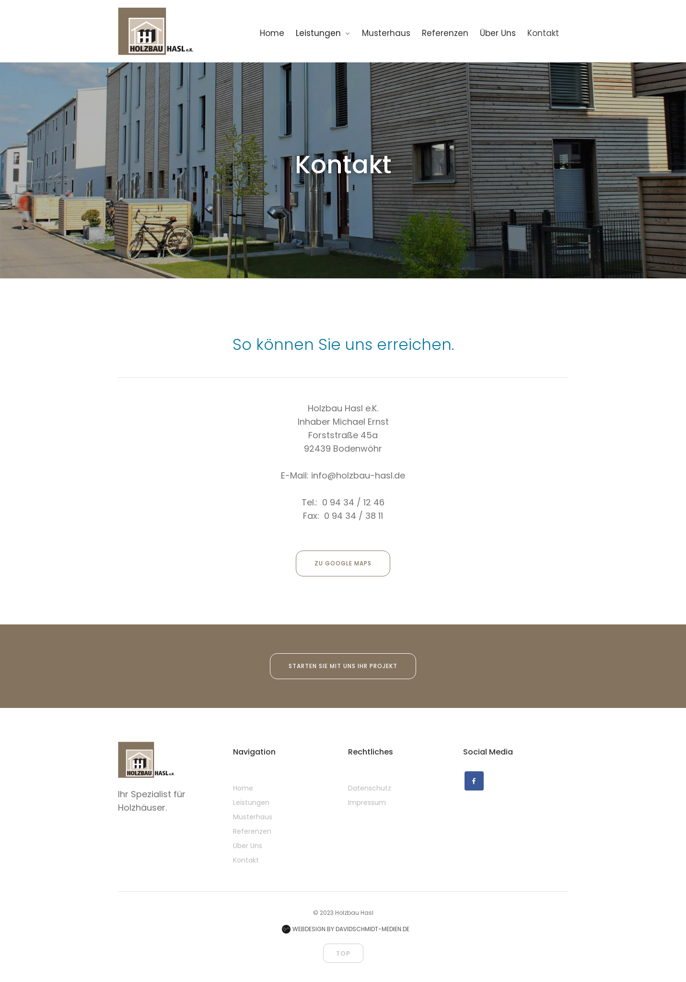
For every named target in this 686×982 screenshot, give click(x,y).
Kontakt (246, 860)
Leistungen (251, 802)
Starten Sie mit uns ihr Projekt (343, 666)
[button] (328, 33)
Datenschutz (369, 788)
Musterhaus (252, 817)
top (343, 953)
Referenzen (252, 831)
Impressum (367, 802)
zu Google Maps (343, 563)
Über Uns (247, 845)
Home (243, 788)
